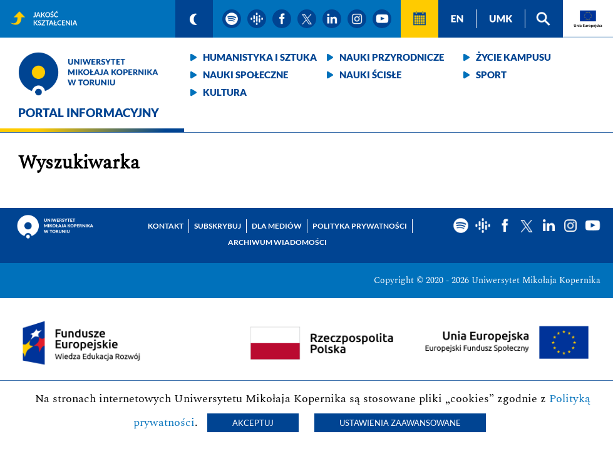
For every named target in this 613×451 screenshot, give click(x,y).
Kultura (225, 92)
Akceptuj (253, 423)
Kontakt (165, 226)
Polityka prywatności (359, 226)
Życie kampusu (513, 57)
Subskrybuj (217, 226)
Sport (491, 74)
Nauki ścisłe (370, 74)
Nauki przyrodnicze (391, 57)
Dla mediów (277, 226)
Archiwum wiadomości (277, 242)
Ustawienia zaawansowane (400, 423)
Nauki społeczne (245, 74)
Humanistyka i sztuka (260, 57)
